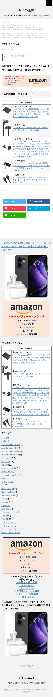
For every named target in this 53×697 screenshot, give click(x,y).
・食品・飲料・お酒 (26, 582)
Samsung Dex (7, 492)
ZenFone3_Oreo (8, 512)
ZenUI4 (4, 519)
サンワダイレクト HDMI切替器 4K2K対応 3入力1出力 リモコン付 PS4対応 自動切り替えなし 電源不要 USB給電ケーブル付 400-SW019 (31, 412)
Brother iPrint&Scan (10, 455)
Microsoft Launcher (9, 475)
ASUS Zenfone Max (10, 451)
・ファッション (26, 585)
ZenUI (4, 516)
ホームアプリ (7, 529)
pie (2, 485)
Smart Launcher (8, 495)
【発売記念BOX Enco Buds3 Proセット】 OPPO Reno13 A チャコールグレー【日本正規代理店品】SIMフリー (26, 246)
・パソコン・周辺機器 (26, 594)
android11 (5, 441)
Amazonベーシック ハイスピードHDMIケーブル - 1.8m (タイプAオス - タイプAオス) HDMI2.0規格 (31, 180)
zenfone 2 (5, 502)
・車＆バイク (26, 597)
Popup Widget (7, 488)
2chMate (5, 438)
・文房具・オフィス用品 (26, 591)
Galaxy (4, 465)
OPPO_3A (6, 482)
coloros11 (5, 461)
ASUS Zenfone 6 (8, 448)
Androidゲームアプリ (10, 444)
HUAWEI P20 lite (8, 468)
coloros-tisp (6, 458)
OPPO (4, 478)
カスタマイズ (7, 522)
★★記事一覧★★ (26, 666)
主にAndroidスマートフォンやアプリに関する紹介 (26, 683)
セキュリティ (7, 526)
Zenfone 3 (5, 505)
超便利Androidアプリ (10, 532)
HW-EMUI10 (6, 472)
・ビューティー (26, 588)
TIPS (3, 499)
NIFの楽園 (26, 10)
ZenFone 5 (6, 509)
